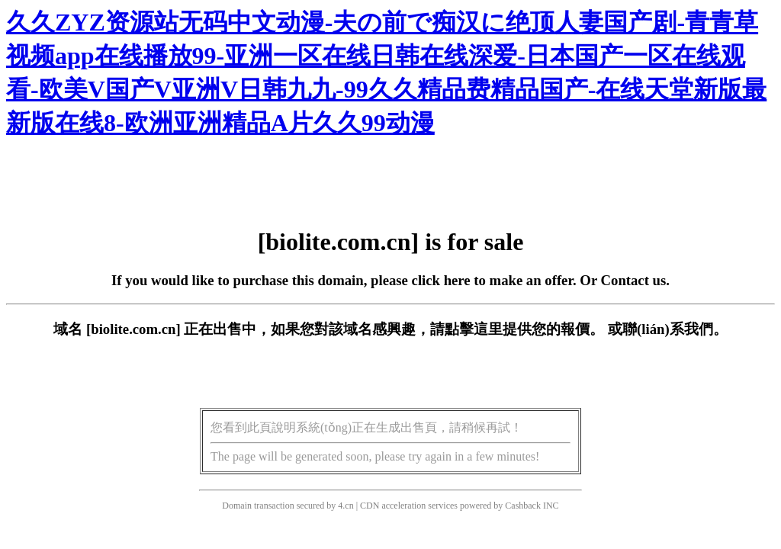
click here (441, 280)
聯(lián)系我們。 (675, 329)
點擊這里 (474, 329)
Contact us (634, 280)
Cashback (523, 505)
